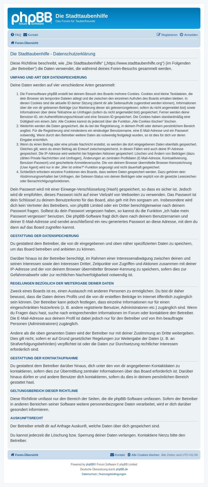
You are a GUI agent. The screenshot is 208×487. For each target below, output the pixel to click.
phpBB (90, 464)
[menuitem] (15, 35)
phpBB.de (122, 469)
